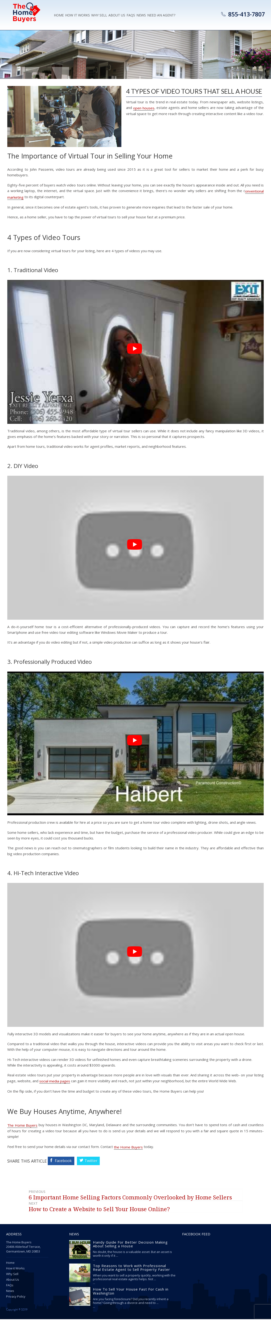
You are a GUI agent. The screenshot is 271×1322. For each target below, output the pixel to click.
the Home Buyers (128, 1149)
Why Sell (99, 16)
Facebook (67, 1163)
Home (59, 16)
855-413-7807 (246, 14)
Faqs (131, 16)
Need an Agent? (161, 16)
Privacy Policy (15, 1299)
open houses (143, 108)
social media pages (54, 1083)
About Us (116, 16)
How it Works (77, 16)
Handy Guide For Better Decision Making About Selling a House (130, 1247)
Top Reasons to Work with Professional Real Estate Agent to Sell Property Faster (131, 1270)
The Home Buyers (22, 1127)
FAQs (9, 1288)
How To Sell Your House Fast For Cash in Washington (130, 1294)
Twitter (94, 1163)
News (141, 16)
